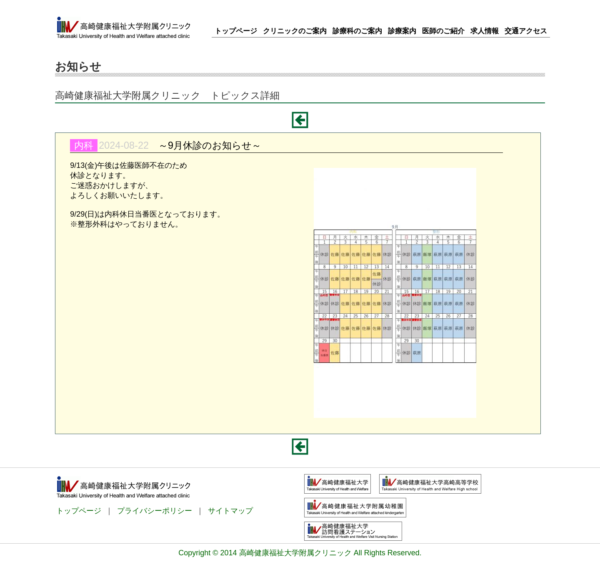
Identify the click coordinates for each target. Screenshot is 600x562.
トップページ (78, 511)
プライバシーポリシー (154, 511)
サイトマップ (230, 511)
